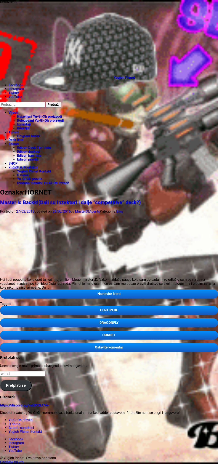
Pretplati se (16, 385)
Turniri (14, 132)
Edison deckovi (28, 152)
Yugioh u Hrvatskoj (23, 167)
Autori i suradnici (21, 428)
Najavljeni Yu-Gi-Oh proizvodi (39, 116)
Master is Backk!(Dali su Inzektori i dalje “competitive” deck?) (70, 202)
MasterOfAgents (87, 211)
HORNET (109, 335)
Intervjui (23, 128)
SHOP (13, 163)
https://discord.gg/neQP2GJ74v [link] (24, 405)
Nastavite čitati (119, 295)
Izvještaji (24, 124)
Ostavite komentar (119, 348)
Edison (14, 144)
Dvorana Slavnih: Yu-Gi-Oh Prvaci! (43, 183)
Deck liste (16, 140)
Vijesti (13, 113)
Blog (119, 211)
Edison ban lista (29, 156)
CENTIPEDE (109, 310)
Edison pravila (27, 159)
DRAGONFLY (109, 323)
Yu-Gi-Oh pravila (29, 179)
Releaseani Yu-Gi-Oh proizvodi (40, 120)
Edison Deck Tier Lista (34, 148)
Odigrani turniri (28, 136)
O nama (23, 175)
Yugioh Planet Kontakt (34, 171)
